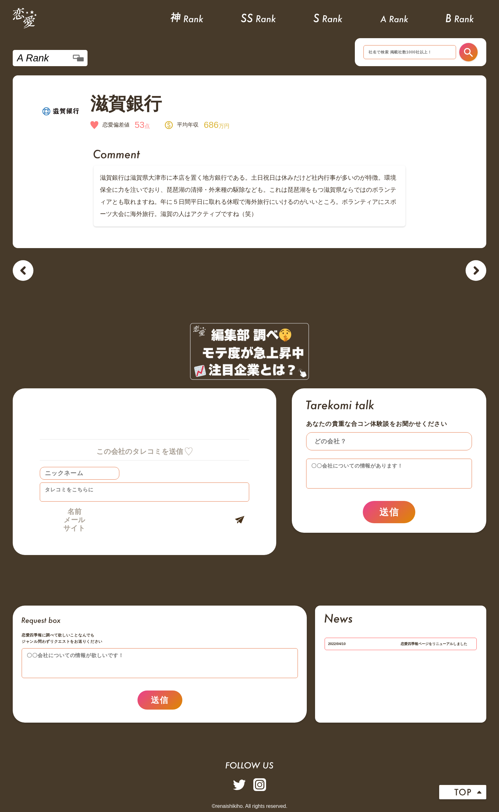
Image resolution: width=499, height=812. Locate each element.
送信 (389, 512)
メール (74, 520)
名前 (74, 512)
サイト (74, 528)
